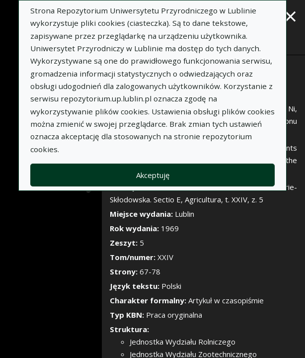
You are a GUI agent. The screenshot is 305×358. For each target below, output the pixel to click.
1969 (170, 228)
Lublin (184, 214)
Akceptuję (152, 175)
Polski (171, 286)
